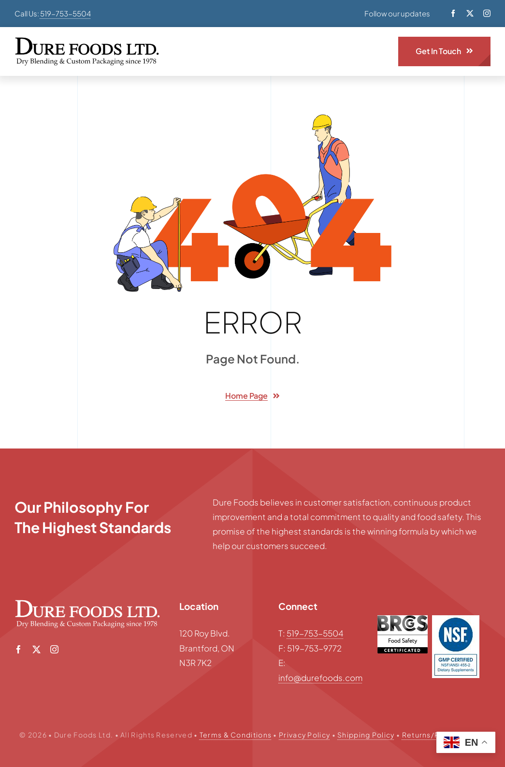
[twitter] (470, 13)
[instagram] (487, 13)
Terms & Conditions (236, 734)
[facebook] (453, 13)
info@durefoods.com (320, 677)
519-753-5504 (65, 13)
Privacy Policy (304, 734)
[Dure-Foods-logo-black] (86, 41)
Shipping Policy (366, 734)
